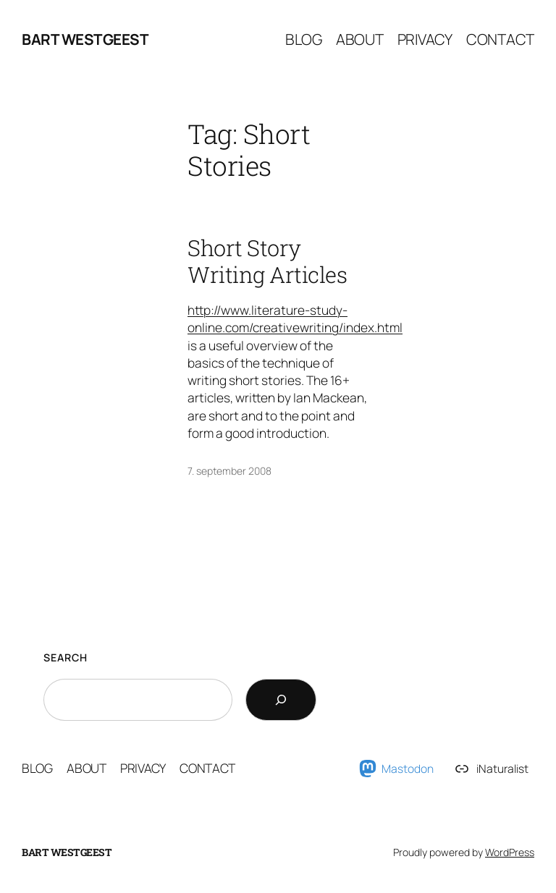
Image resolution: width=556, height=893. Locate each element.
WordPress (509, 852)
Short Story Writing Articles (267, 261)
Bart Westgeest (85, 39)
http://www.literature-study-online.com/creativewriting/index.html (295, 319)
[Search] (280, 700)
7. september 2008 (229, 471)
